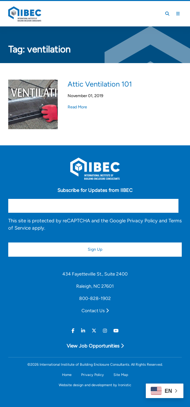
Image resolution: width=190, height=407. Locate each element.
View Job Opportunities (95, 346)
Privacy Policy (142, 221)
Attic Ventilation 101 (100, 84)
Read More (77, 106)
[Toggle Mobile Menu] (178, 14)
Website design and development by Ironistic (95, 385)
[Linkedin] (83, 331)
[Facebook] (73, 331)
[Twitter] (94, 331)
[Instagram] (105, 331)
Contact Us (95, 310)
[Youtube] (116, 331)
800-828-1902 (95, 298)
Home (67, 375)
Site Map (120, 375)
